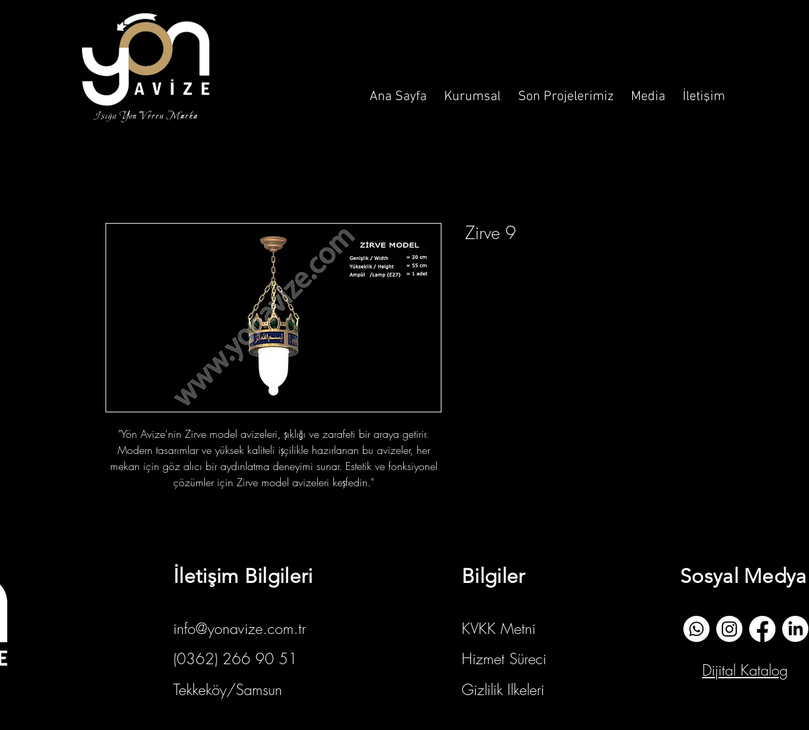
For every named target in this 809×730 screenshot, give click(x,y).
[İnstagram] (729, 629)
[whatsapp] (696, 629)
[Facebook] (762, 629)
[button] (472, 91)
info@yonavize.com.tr (239, 629)
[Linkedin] (795, 629)
